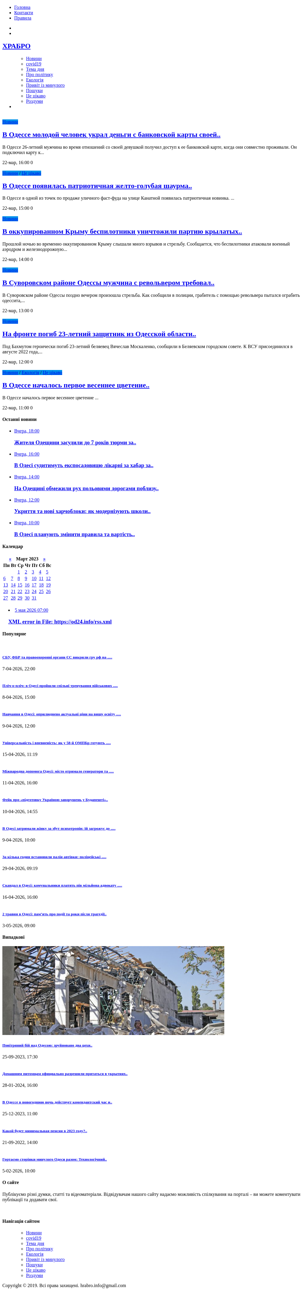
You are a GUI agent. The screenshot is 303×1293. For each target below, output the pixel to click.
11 (41, 578)
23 (27, 591)
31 (34, 597)
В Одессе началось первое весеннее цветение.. (75, 385)
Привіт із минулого (45, 85)
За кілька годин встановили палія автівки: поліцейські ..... (54, 857)
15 (19, 584)
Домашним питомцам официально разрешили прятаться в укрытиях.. (65, 1073)
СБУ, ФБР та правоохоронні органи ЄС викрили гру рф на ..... (57, 657)
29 (19, 597)
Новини (34, 58)
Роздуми (34, 101)
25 (41, 591)
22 (19, 591)
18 (41, 584)
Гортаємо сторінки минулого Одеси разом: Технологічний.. (54, 1159)
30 (27, 597)
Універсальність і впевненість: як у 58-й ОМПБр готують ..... (56, 743)
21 (13, 591)
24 (34, 591)
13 (5, 584)
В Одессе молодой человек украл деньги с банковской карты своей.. (111, 134)
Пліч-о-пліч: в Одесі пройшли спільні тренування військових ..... (60, 685)
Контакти (23, 12)
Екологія (34, 79)
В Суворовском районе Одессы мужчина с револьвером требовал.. (108, 282)
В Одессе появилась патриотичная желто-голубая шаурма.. (97, 186)
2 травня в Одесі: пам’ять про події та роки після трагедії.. (54, 914)
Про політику (39, 74)
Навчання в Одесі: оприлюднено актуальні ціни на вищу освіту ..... (61, 714)
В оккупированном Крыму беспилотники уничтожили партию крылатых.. (122, 231)
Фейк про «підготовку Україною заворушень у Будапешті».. (55, 799)
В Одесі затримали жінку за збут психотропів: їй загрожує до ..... (58, 828)
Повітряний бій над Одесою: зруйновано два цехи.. (47, 1045)
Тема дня (35, 69)
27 (5, 597)
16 (27, 584)
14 (13, 584)
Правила (22, 17)
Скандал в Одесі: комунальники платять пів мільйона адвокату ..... (62, 885)
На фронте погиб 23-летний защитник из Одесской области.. (99, 334)
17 (34, 584)
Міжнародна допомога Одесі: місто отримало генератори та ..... (58, 771)
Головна (22, 7)
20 (5, 591)
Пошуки (34, 90)
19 (48, 584)
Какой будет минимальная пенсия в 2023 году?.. (44, 1131)
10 (34, 578)
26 (48, 591)
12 (48, 578)
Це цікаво (36, 95)
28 (13, 597)
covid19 (33, 63)
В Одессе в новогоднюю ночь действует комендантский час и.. (57, 1102)
